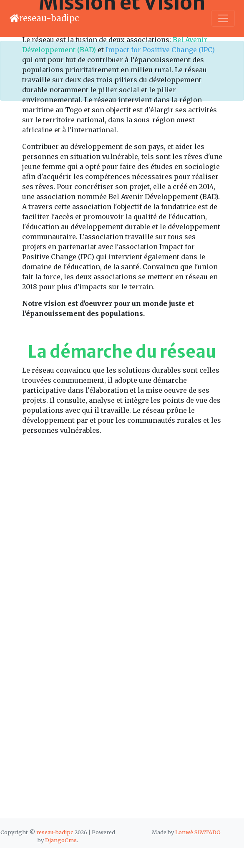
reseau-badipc (55, 832)
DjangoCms (61, 840)
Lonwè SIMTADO (198, 832)
